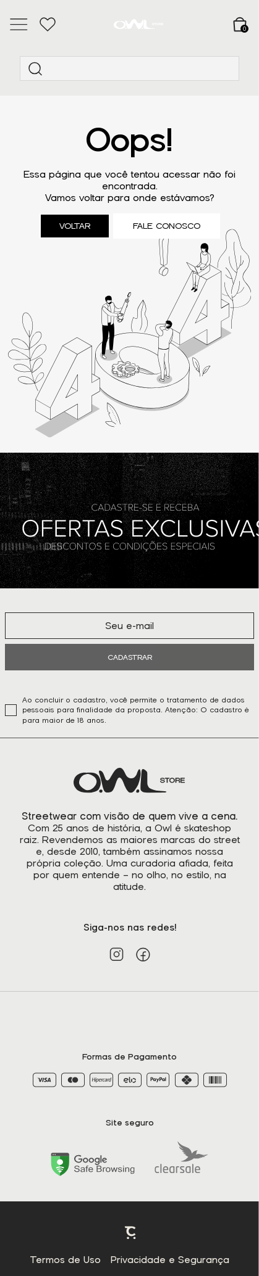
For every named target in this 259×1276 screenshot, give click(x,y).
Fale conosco (166, 226)
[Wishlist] (47, 24)
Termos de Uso (65, 1260)
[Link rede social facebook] (143, 954)
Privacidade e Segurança (170, 1260)
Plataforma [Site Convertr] (131, 1233)
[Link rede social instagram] (116, 954)
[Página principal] (138, 24)
